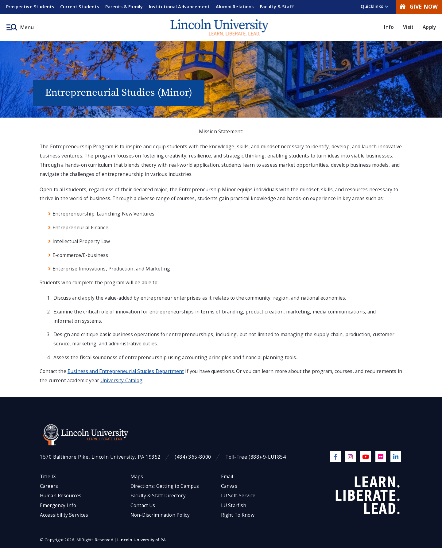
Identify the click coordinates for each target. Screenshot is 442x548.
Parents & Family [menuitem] (124, 7)
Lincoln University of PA (141, 539)
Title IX (48, 476)
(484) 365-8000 (193, 457)
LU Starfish (233, 505)
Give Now (419, 6)
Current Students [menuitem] (79, 7)
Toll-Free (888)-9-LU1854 (255, 457)
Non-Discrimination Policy (160, 515)
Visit (408, 27)
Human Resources (60, 495)
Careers (49, 486)
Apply (429, 27)
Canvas (229, 486)
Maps (136, 476)
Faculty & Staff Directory (158, 495)
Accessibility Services (64, 515)
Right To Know (237, 515)
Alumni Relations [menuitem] (235, 7)
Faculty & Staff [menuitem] (277, 7)
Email (227, 476)
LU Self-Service (238, 495)
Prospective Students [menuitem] (30, 7)
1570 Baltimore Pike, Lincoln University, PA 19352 (100, 457)
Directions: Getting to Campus (164, 486)
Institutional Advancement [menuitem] (179, 7)
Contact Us (142, 505)
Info (389, 27)
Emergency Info (58, 505)
